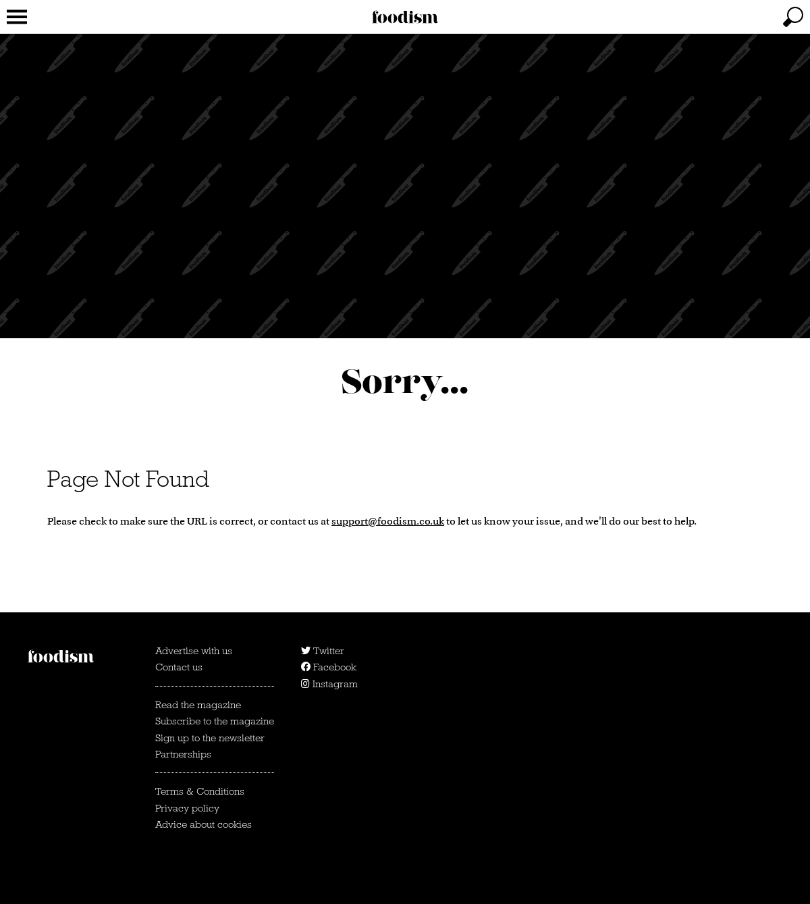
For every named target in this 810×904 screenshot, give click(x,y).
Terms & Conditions (199, 791)
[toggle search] (793, 17)
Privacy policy (187, 808)
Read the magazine (198, 705)
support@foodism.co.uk (387, 520)
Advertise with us (193, 651)
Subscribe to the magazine (214, 721)
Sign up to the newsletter (210, 738)
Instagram (329, 684)
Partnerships (183, 754)
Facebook (328, 667)
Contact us (178, 667)
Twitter (322, 651)
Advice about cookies (203, 824)
